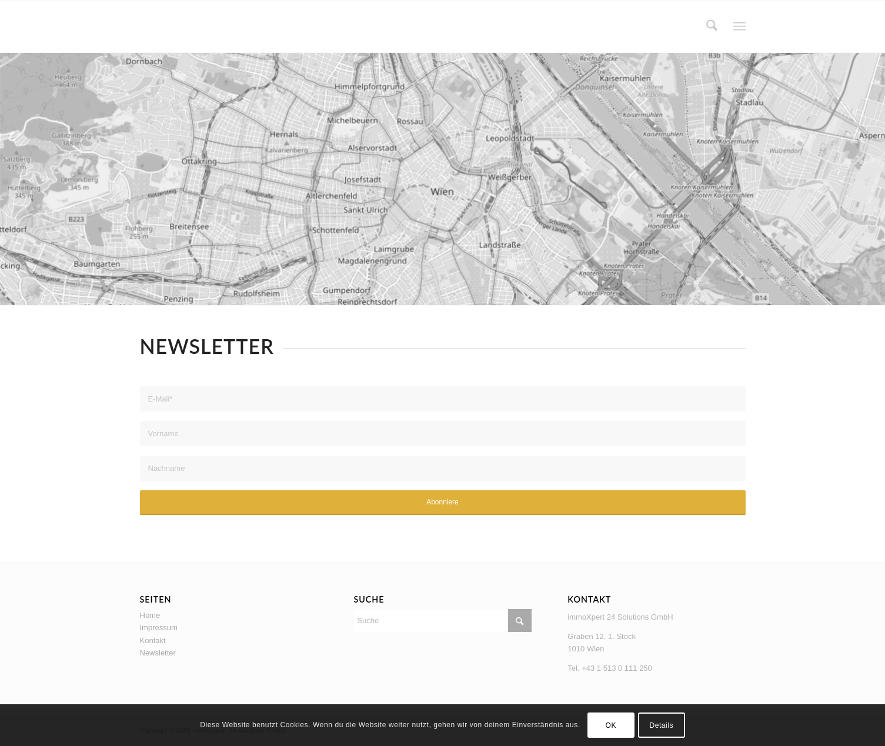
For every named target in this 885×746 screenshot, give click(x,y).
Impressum (159, 627)
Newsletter (158, 652)
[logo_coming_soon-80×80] (163, 26)
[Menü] (739, 26)
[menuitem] (712, 26)
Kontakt (153, 640)
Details (661, 725)
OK (611, 725)
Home (150, 615)
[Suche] (712, 26)
